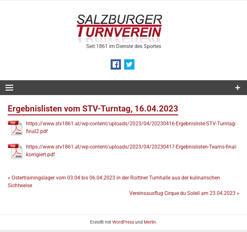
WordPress (123, 222)
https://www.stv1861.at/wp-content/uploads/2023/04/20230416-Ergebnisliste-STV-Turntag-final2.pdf (131, 127)
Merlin (150, 222)
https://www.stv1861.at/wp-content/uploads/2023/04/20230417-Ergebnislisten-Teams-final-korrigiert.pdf (131, 151)
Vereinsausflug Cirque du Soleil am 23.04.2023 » (184, 193)
